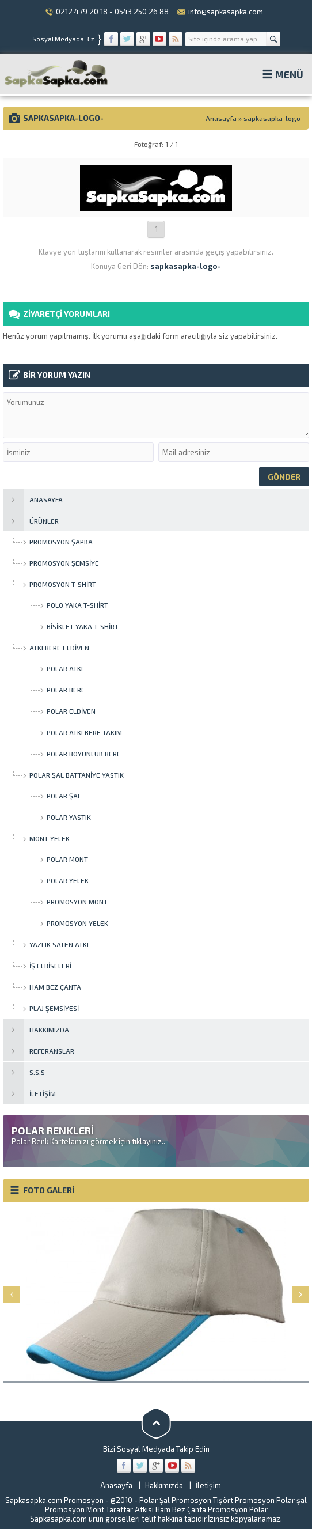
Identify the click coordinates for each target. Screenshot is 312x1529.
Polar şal (291, 1500)
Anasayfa (221, 118)
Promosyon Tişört (202, 1500)
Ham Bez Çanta (180, 1509)
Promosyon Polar (238, 1509)
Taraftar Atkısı (130, 1509)
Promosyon (255, 1500)
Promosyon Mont (74, 1509)
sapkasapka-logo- (273, 118)
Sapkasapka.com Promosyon (54, 1500)
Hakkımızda (164, 1485)
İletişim (208, 1485)
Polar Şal (154, 1500)
